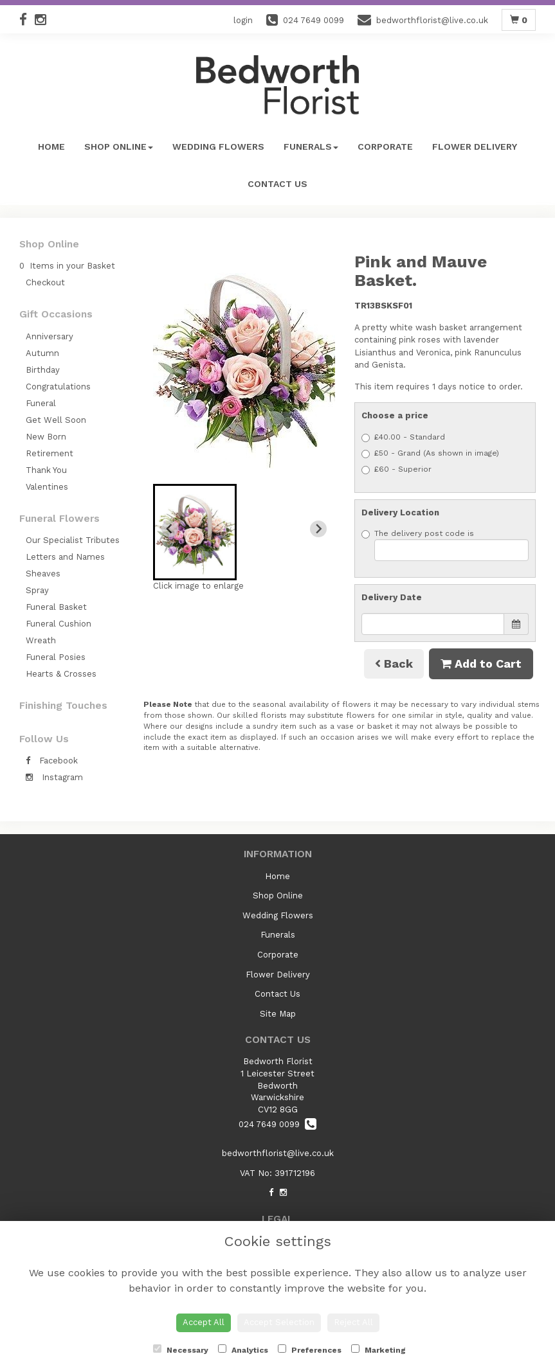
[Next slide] (318, 529)
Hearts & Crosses (61, 674)
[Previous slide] (169, 529)
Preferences (309, 1349)
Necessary (180, 1349)
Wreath (41, 640)
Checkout (45, 282)
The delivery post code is (445, 545)
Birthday (43, 370)
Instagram (54, 777)
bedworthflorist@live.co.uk (278, 1153)
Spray (37, 590)
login (243, 20)
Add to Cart (481, 663)
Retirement (49, 453)
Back (394, 663)
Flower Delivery (474, 146)
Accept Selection (279, 1322)
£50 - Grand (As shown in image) (430, 453)
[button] (194, 532)
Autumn (42, 353)
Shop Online (118, 146)
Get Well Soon (56, 420)
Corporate (385, 146)
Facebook (52, 760)
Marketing (378, 1349)
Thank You (46, 470)
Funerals (311, 146)
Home (51, 146)
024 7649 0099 (277, 1124)
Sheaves (43, 573)
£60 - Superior (396, 469)
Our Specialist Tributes (73, 540)
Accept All (203, 1322)
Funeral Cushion (58, 623)
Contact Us (277, 184)
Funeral (41, 403)
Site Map (278, 1014)
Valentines (47, 487)
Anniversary (49, 336)
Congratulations (58, 386)
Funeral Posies (56, 657)
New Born (46, 436)
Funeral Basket (56, 607)
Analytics (243, 1349)
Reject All (353, 1322)
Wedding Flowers (218, 146)
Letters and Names (65, 557)
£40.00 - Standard (403, 437)
